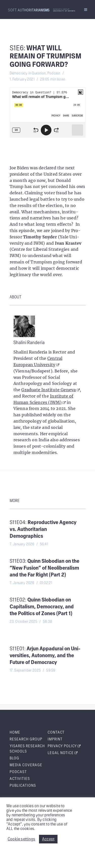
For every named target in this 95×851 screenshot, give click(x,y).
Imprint (55, 739)
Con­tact (56, 733)
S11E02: (42, 606)
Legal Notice (63, 753)
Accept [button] (48, 839)
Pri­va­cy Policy (64, 746)
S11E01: (45, 655)
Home (15, 733)
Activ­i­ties (20, 779)
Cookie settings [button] (21, 839)
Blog (14, 758)
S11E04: (43, 529)
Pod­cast (18, 772)
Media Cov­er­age (26, 765)
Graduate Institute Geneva (50, 389)
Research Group (26, 739)
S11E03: (44, 568)
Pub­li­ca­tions (23, 786)
